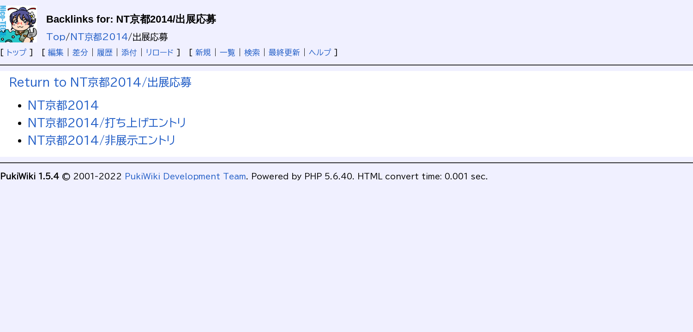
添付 (129, 52)
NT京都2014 (99, 36)
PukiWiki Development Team (185, 176)
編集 (56, 52)
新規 (203, 52)
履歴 (105, 52)
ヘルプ (320, 52)
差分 (80, 52)
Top (56, 36)
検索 (252, 52)
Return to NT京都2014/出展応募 (100, 82)
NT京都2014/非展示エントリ (101, 140)
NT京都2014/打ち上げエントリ (107, 122)
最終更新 (284, 52)
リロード (160, 52)
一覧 (227, 52)
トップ (16, 52)
